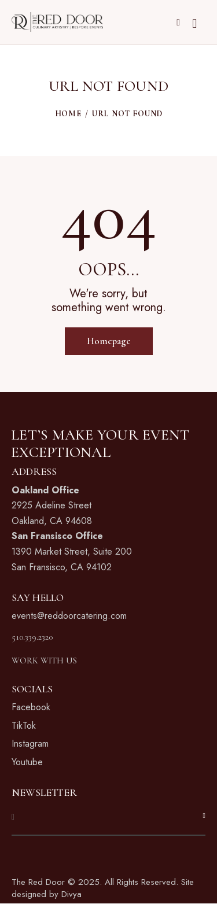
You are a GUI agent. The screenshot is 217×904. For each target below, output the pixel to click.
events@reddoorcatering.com (69, 615)
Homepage (109, 341)
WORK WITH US (44, 660)
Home (68, 114)
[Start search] (194, 24)
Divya (71, 894)
